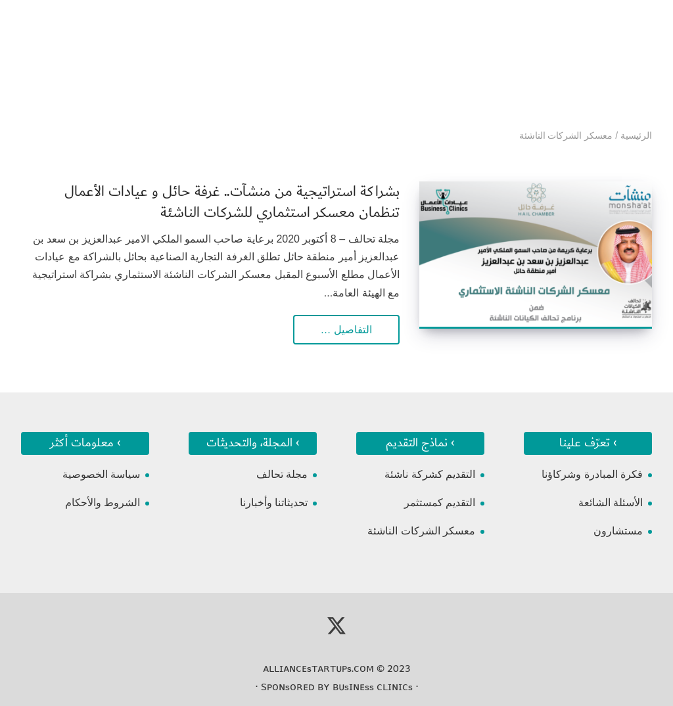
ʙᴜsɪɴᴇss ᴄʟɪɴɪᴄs (373, 686)
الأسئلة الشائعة (610, 502)
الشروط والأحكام (102, 502)
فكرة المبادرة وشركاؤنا (592, 474)
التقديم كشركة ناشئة (429, 474)
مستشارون (618, 530)
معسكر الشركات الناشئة (421, 530)
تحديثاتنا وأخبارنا (274, 502)
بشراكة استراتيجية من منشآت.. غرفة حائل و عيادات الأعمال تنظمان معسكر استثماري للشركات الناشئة (232, 202)
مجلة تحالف (282, 474)
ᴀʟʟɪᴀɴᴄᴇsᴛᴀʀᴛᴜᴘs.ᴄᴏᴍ (318, 668)
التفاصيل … (346, 329)
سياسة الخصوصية (101, 474)
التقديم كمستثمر (439, 502)
